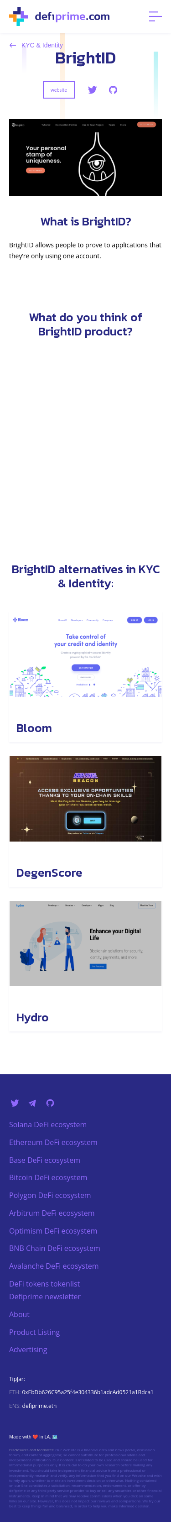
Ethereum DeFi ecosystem (53, 1142)
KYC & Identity (36, 45)
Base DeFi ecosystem (44, 1160)
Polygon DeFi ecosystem (50, 1195)
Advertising (28, 1349)
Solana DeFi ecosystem (48, 1124)
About (19, 1314)
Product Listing (34, 1332)
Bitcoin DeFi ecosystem (48, 1177)
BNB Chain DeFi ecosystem (54, 1248)
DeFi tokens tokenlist (44, 1284)
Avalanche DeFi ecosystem (53, 1266)
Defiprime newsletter (45, 1297)
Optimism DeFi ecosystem (53, 1231)
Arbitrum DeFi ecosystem (52, 1213)
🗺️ (54, 1436)
